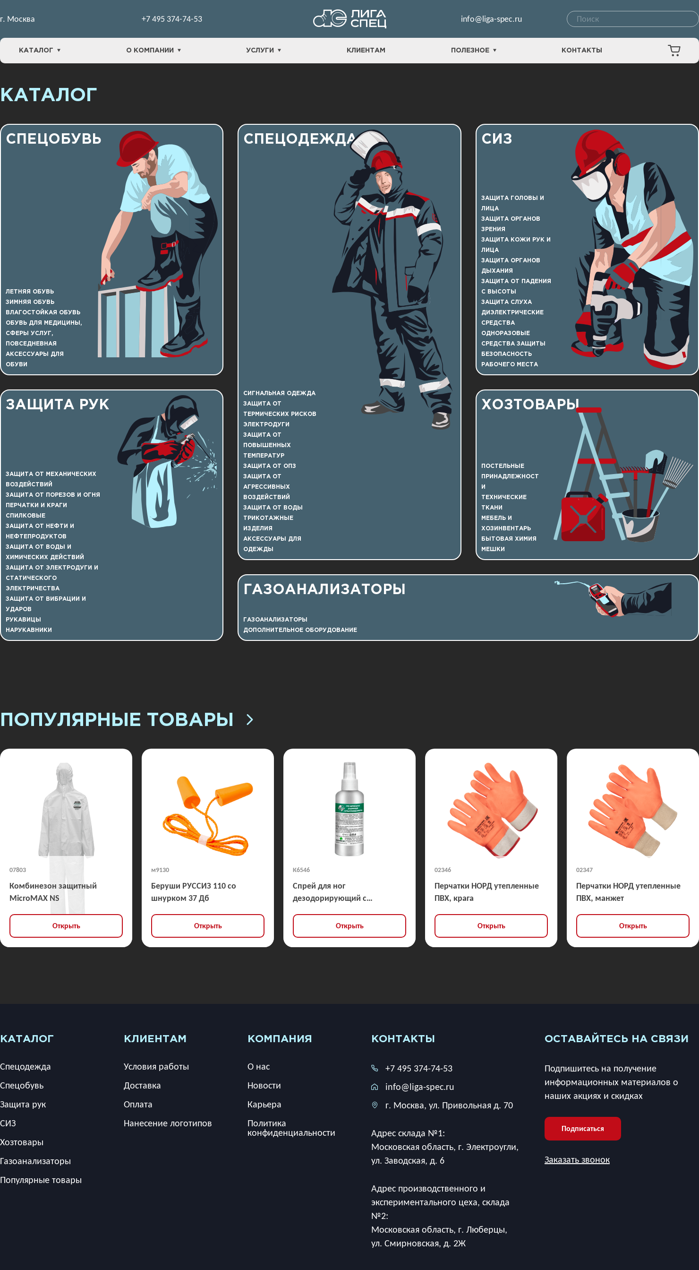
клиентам (155, 1039)
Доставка (142, 1085)
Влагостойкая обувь (43, 312)
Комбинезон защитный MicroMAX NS (53, 892)
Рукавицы (23, 619)
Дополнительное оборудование (300, 630)
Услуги (263, 51)
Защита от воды (273, 507)
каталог (27, 1039)
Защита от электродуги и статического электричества (52, 578)
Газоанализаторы (324, 590)
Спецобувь (54, 139)
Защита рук (57, 405)
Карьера (264, 1104)
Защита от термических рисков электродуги (279, 414)
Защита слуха (506, 302)
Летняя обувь (30, 291)
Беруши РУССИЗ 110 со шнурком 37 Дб (193, 892)
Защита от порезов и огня (53, 495)
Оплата (138, 1104)
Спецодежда (300, 139)
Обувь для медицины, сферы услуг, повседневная (44, 333)
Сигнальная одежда (279, 393)
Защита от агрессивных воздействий (266, 487)
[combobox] (633, 19)
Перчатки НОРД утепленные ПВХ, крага (487, 892)
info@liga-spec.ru (491, 19)
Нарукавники (29, 630)
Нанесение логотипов (168, 1123)
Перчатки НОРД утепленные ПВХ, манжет (628, 892)
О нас (258, 1066)
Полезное (473, 51)
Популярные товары (128, 720)
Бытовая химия (509, 539)
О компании (153, 51)
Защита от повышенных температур (267, 445)
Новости (264, 1085)
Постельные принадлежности (510, 477)
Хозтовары (530, 405)
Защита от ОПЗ (269, 466)
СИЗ (496, 139)
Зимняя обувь (30, 302)
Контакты (582, 50)
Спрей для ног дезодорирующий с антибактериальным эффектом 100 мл (331, 893)
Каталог (39, 51)
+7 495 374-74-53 (172, 19)
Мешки (493, 549)
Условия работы (156, 1066)
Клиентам (366, 50)
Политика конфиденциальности (291, 1127)
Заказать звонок (577, 1159)
